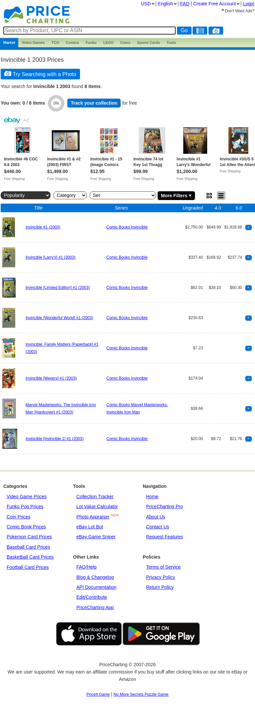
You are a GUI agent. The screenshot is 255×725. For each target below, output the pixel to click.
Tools (171, 43)
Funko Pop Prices (25, 506)
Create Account (214, 3)
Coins (125, 43)
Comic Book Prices (26, 526)
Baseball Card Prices (28, 547)
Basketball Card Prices (30, 557)
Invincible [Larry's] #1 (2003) (50, 257)
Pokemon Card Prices (29, 536)
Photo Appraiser (93, 516)
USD (146, 3)
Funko (91, 43)
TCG (55, 43)
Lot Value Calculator (97, 506)
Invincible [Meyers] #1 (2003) (51, 378)
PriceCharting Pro (164, 506)
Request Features (164, 536)
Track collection (94, 103)
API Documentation (96, 587)
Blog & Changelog (95, 577)
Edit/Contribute (91, 597)
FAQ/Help (86, 567)
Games (33, 43)
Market (9, 43)
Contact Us (157, 526)
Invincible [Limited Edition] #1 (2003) (58, 287)
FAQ (185, 3)
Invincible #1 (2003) (43, 227)
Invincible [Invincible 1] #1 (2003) (55, 438)
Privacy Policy (160, 577)
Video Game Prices (26, 496)
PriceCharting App (95, 607)
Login (248, 3)
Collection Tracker (95, 496)
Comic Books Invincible (127, 227)
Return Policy (160, 587)
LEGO (108, 43)
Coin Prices (19, 516)
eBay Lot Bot (89, 526)
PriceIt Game (98, 694)
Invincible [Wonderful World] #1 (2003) (59, 318)
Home (152, 496)
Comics (72, 43)
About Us (155, 516)
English (165, 3)
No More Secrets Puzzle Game (141, 694)
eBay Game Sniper (96, 536)
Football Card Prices (28, 567)
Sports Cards (148, 43)
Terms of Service (163, 567)
